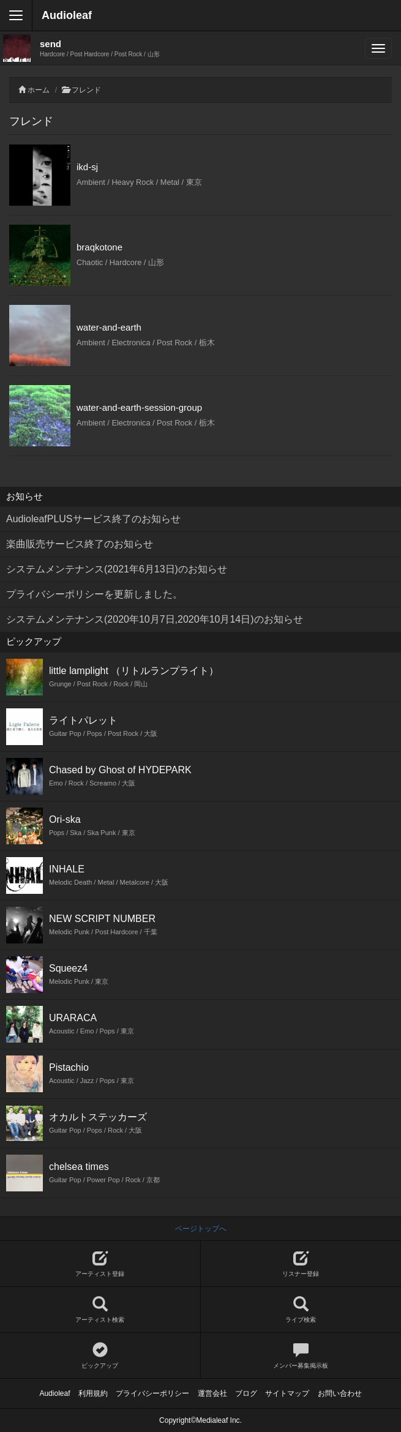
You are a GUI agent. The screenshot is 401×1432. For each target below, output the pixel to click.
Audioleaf (67, 15)
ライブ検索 (301, 1310)
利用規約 (93, 1393)
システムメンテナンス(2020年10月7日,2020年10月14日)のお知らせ (154, 619)
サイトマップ (287, 1393)
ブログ (246, 1393)
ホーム (39, 90)
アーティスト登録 (100, 1264)
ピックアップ (100, 1356)
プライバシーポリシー (152, 1393)
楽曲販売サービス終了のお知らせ (79, 544)
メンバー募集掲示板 (301, 1356)
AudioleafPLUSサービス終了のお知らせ (93, 519)
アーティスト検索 (100, 1310)
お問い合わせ (340, 1393)
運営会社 (212, 1393)
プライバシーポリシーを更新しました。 (94, 594)
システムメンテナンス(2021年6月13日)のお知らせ (116, 569)
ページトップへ (201, 1228)
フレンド (86, 90)
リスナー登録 (301, 1264)
